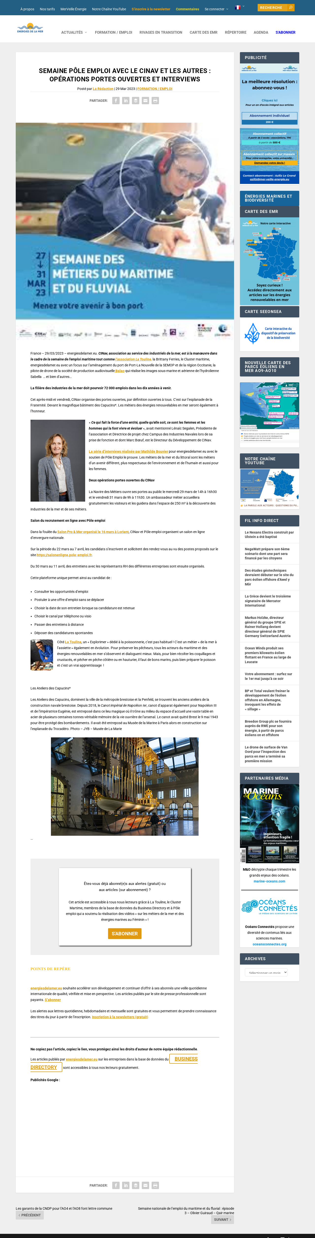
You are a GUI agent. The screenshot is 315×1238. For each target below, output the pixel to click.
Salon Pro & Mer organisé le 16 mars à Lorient (93, 524)
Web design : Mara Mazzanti (36, 1232)
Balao (120, 363)
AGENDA (261, 25)
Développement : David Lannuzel (81, 1232)
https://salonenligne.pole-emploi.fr (64, 548)
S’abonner (286, 25)
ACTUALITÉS (72, 25)
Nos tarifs (47, 9)
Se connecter (214, 9)
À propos (27, 9)
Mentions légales (152, 1232)
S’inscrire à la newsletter (151, 9)
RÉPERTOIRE (235, 25)
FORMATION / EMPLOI (113, 25)
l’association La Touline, (133, 352)
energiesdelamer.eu (46, 981)
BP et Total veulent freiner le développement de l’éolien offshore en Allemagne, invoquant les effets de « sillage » (267, 693)
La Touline (73, 635)
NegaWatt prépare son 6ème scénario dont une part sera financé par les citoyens (267, 546)
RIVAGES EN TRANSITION (161, 25)
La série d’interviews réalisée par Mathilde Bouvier (128, 444)
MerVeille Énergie (73, 9)
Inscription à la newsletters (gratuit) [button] (120, 1010)
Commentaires (187, 9)
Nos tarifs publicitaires (122, 1232)
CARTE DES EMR (204, 25)
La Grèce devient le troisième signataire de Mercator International (268, 593)
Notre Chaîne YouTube (109, 9)
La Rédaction (103, 81)
